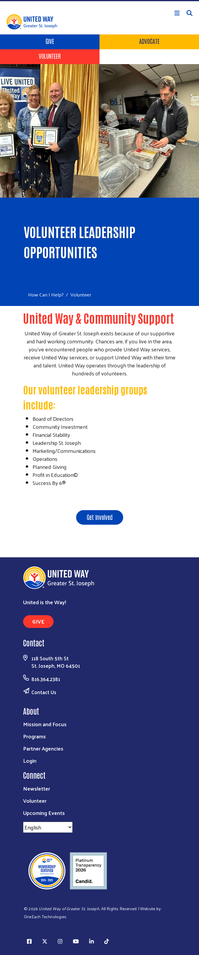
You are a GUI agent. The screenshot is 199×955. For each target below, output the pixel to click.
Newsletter (36, 788)
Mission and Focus (45, 724)
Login (29, 760)
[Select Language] (48, 827)
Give (50, 41)
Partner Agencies (43, 748)
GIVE (38, 621)
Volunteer (50, 56)
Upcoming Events (44, 812)
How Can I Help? (46, 294)
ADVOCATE (149, 41)
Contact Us (43, 692)
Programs (34, 736)
